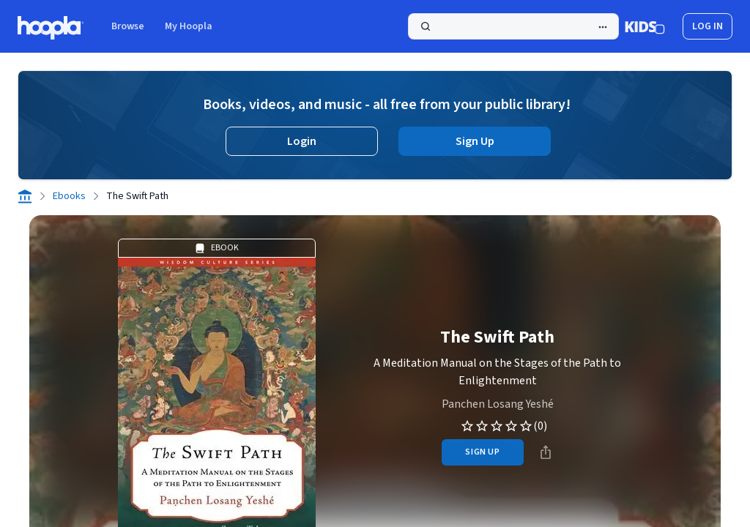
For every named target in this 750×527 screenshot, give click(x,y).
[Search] (513, 26)
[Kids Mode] (645, 26)
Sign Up (475, 141)
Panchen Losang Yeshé (498, 404)
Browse (127, 26)
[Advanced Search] (603, 27)
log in (707, 26)
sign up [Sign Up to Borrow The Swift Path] (482, 452)
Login (301, 141)
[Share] (545, 452)
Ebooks (69, 196)
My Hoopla (188, 26)
